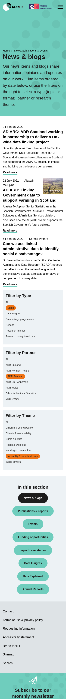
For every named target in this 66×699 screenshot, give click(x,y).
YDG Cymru (12, 399)
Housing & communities (19, 450)
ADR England (13, 365)
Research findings (16, 330)
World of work (13, 461)
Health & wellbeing (16, 444)
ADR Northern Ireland (17, 370)
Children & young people (19, 427)
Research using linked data (21, 336)
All (7, 302)
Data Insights (13, 313)
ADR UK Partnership (17, 382)
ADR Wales (12, 387)
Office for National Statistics (21, 393)
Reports (10, 325)
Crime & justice (14, 439)
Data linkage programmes (20, 319)
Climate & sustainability (18, 433)
